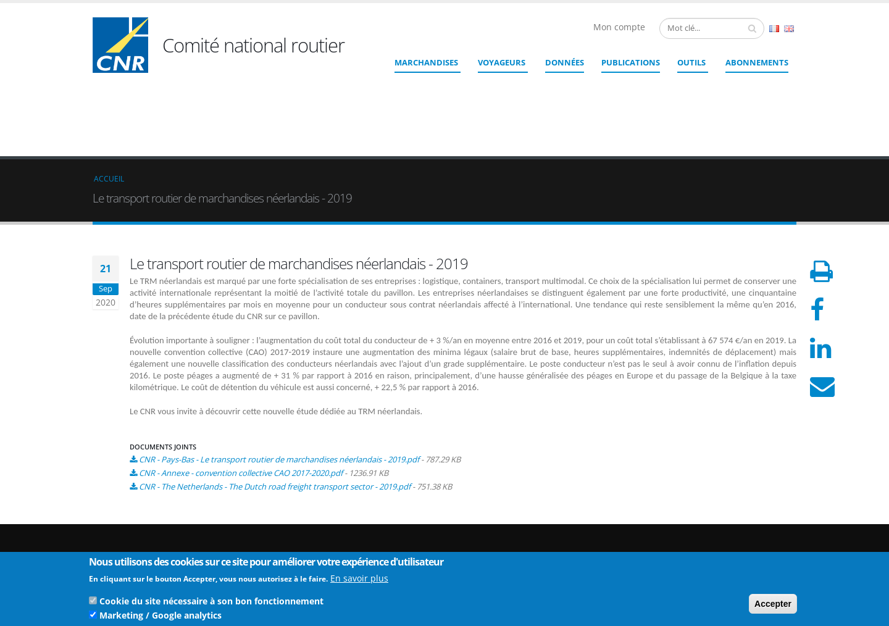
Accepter (772, 606)
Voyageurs (501, 62)
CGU (711, 551)
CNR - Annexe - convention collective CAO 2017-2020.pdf (241, 382)
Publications (630, 62)
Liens (712, 522)
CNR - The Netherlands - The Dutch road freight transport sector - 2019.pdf (275, 396)
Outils (691, 62)
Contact (512, 545)
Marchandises (426, 62)
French (774, 28)
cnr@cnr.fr (529, 527)
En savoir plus (359, 580)
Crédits (715, 532)
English (789, 28)
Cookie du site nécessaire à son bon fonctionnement (211, 603)
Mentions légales (733, 541)
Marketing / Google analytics (160, 617)
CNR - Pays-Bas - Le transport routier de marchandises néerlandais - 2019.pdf (279, 369)
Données (564, 62)
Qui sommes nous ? (739, 512)
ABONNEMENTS (756, 62)
